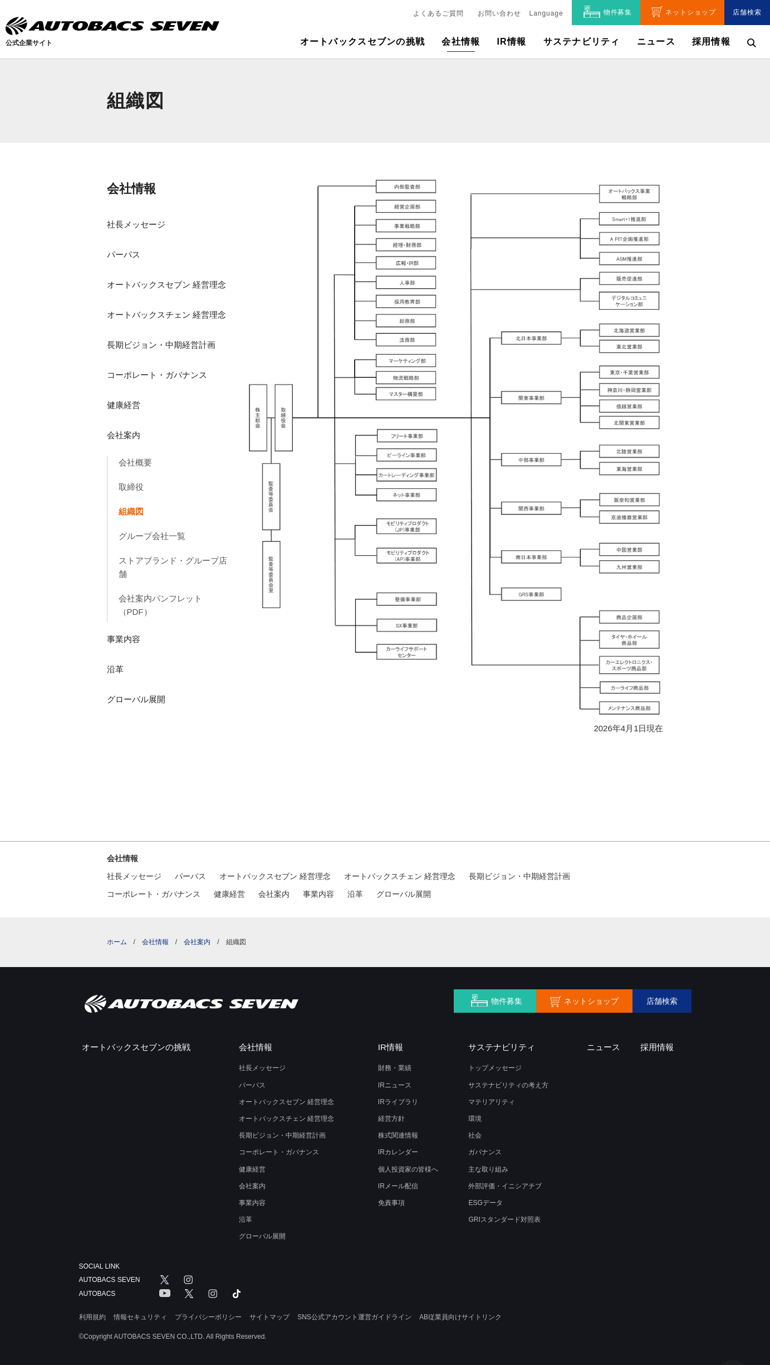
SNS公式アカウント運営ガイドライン (354, 1317)
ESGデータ (485, 1203)
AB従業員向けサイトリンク (460, 1317)
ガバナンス (485, 1152)
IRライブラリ (398, 1102)
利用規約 (92, 1317)
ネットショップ (690, 12)
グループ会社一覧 (152, 536)
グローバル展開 (136, 699)
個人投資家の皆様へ (408, 1169)
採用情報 (711, 41)
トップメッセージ (495, 1068)
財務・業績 (394, 1068)
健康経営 (123, 405)
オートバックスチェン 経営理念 (166, 314)
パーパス (123, 254)
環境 (475, 1119)
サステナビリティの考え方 (508, 1085)
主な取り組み (488, 1169)
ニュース (656, 41)
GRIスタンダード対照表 (504, 1219)
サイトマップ (269, 1317)
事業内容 (123, 639)
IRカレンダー (398, 1152)
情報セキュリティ (140, 1317)
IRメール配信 (398, 1186)
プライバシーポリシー (208, 1317)
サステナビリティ (581, 41)
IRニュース (394, 1085)
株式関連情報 (398, 1135)
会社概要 (135, 462)
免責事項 (391, 1203)
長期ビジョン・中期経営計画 (161, 344)
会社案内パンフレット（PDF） (160, 605)
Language (546, 13)
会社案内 (123, 435)
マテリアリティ (491, 1102)
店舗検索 (747, 12)
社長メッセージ (136, 224)
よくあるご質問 (438, 13)
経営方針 (391, 1119)
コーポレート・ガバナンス (157, 375)
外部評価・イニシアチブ (505, 1186)
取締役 (131, 487)
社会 (475, 1135)
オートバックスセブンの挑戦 (362, 41)
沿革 (115, 669)
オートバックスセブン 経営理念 (166, 284)
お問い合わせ (499, 13)
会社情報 (131, 189)
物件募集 (618, 12)
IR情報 (511, 41)
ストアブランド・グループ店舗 (173, 567)
